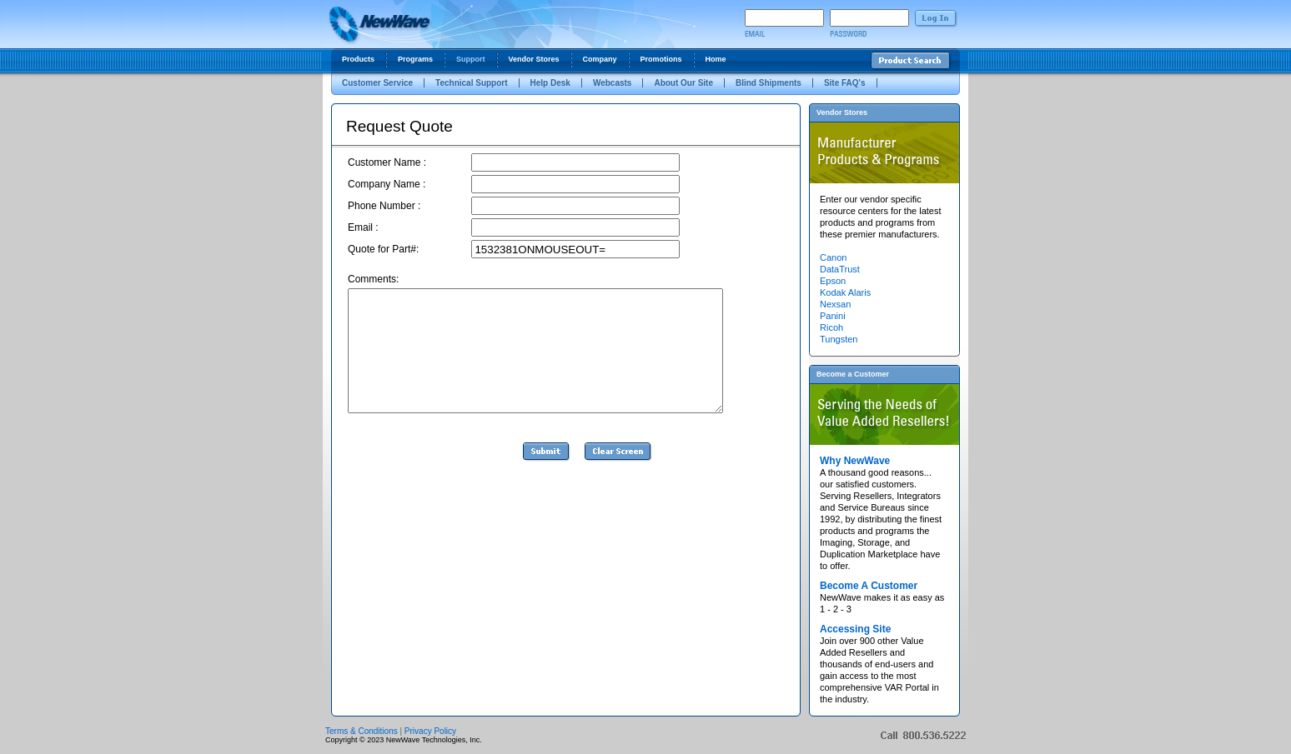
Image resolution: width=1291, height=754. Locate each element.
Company (600, 59)
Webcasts (612, 82)
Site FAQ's (845, 82)
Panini (833, 316)
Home (716, 59)
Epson (833, 281)
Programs (415, 59)
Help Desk (550, 82)
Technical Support (471, 82)
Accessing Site (855, 629)
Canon (833, 257)
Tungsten (838, 339)
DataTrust (840, 269)
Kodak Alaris (845, 292)
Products (358, 59)
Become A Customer (868, 586)
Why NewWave (855, 461)
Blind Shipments (768, 82)
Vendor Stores (534, 59)
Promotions (661, 59)
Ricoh (831, 327)
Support (470, 59)
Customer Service (377, 82)
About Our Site (683, 82)
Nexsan (835, 304)
